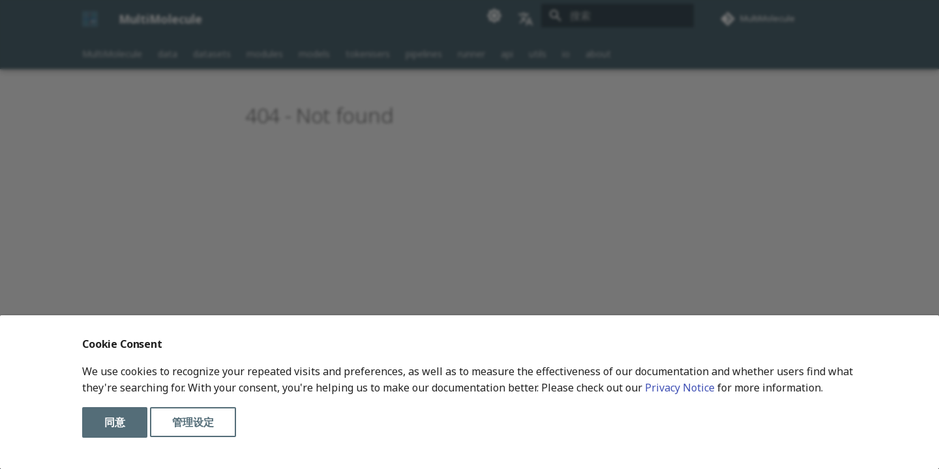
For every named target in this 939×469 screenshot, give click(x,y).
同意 (114, 422)
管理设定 (193, 422)
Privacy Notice (680, 387)
